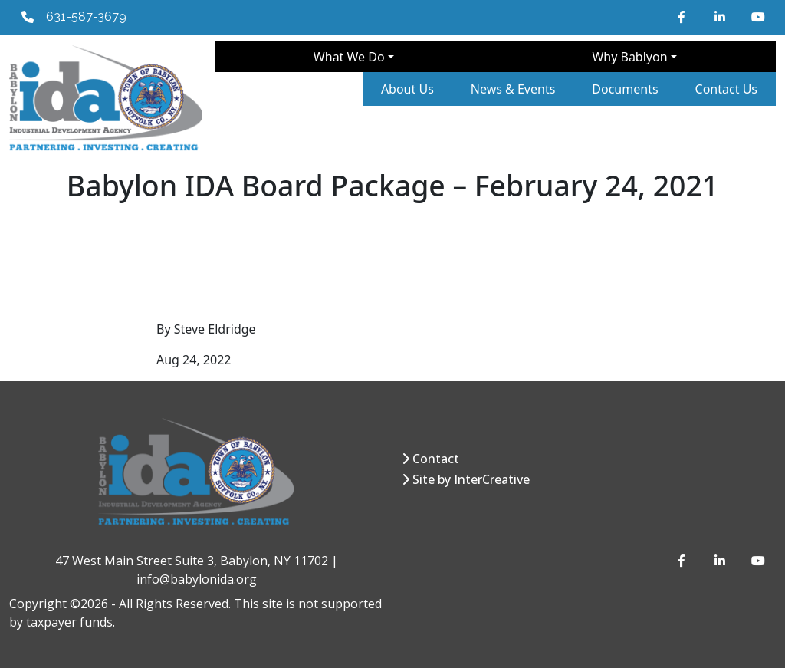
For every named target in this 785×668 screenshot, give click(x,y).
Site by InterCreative (471, 479)
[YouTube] (757, 16)
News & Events (513, 89)
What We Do (349, 56)
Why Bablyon (629, 56)
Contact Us (726, 89)
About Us (407, 89)
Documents (625, 89)
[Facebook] (683, 16)
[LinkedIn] (720, 16)
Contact (435, 458)
